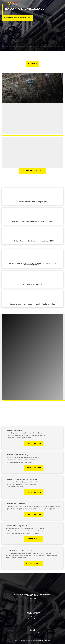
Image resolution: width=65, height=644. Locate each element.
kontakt (32, 64)
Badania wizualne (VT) (15, 430)
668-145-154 (34, 619)
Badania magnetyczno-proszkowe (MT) (22, 479)
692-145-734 (34, 601)
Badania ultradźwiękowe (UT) (17, 526)
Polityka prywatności (45, 640)
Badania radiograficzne (16, 504)
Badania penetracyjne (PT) (17, 455)
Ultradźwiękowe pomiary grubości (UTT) (22, 550)
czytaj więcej (34, 443)
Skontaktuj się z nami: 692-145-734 (17, 18)
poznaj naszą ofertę (32, 171)
